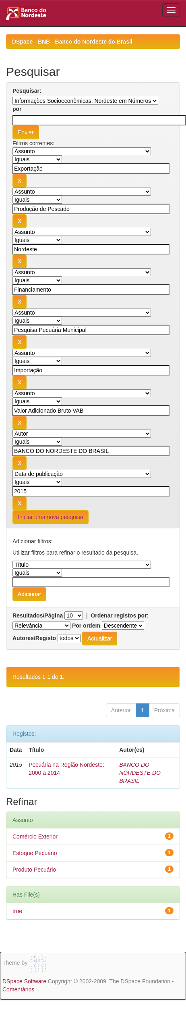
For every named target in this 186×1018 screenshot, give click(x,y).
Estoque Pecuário (34, 853)
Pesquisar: (26, 91)
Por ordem (86, 625)
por (17, 109)
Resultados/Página (37, 615)
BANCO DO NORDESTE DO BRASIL (140, 772)
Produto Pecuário (34, 869)
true (17, 911)
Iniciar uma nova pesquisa (50, 517)
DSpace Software (24, 981)
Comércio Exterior (35, 836)
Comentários (18, 989)
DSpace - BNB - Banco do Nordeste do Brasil (72, 41)
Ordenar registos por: (120, 615)
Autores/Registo (34, 638)
